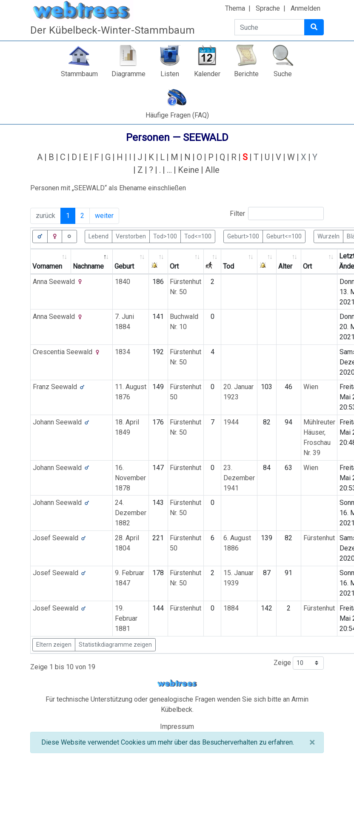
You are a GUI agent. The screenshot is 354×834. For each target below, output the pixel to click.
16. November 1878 (130, 478)
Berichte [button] (246, 74)
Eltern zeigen (53, 644)
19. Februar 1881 (126, 618)
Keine (188, 170)
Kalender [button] (207, 74)
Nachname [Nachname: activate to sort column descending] (88, 266)
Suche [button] (283, 74)
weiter (104, 216)
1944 (231, 422)
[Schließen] (312, 742)
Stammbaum (79, 74)
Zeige (299, 663)
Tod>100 (165, 236)
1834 (122, 352)
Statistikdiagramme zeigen (115, 644)
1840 (122, 282)
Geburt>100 (243, 236)
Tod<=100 (197, 236)
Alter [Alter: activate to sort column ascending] (285, 266)
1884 (231, 608)
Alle (212, 170)
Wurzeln (328, 236)
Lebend (98, 236)
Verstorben (131, 236)
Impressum (177, 726)
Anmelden (305, 8)
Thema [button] (235, 8)
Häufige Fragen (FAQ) (177, 115)
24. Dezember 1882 (130, 513)
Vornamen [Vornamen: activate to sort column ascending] (47, 266)
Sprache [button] (268, 8)
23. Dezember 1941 (239, 478)
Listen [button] (169, 74)
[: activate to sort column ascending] (158, 261)
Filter (277, 213)
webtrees (177, 683)
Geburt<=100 (284, 236)
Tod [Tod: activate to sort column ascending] (228, 266)
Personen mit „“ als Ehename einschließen (108, 188)
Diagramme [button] (128, 74)
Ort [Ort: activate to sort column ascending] (174, 266)
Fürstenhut (185, 468)
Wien (310, 387)
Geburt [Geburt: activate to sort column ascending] (124, 266)
